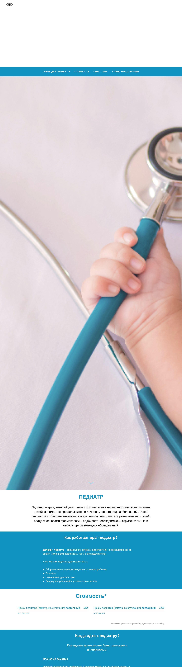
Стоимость (82, 71)
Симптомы (101, 71)
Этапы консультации (125, 71)
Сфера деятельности (56, 71)
